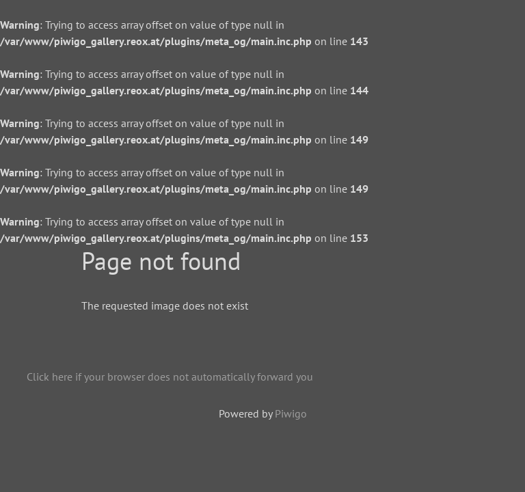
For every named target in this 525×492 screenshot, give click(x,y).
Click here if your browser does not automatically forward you (170, 376)
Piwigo (291, 413)
